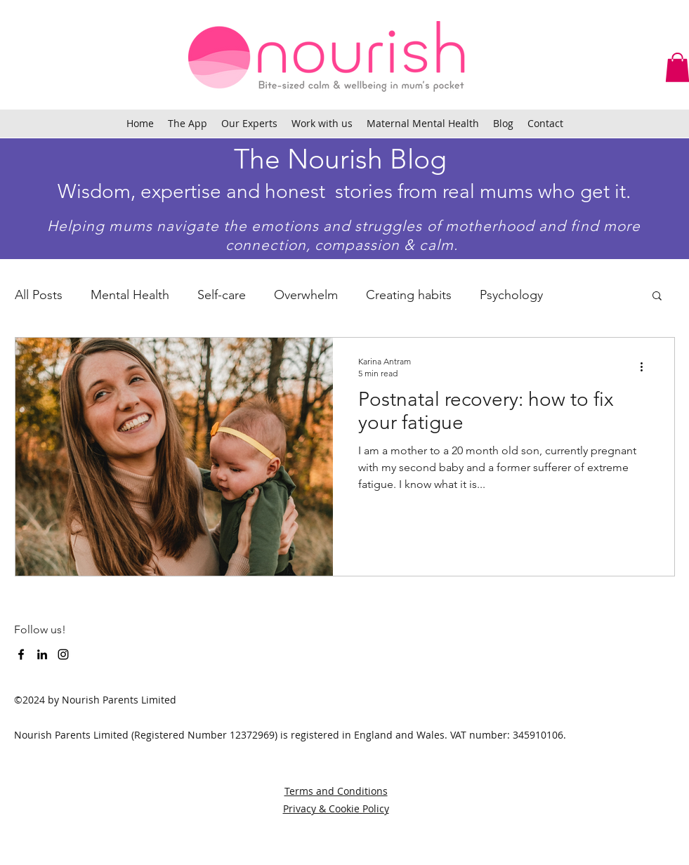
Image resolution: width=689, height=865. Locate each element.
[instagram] (63, 654)
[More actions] (646, 366)
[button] (657, 296)
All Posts (39, 295)
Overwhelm (306, 295)
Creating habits (409, 295)
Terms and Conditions (336, 791)
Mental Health (130, 295)
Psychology (511, 295)
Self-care (221, 295)
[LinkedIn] (42, 654)
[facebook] (21, 654)
